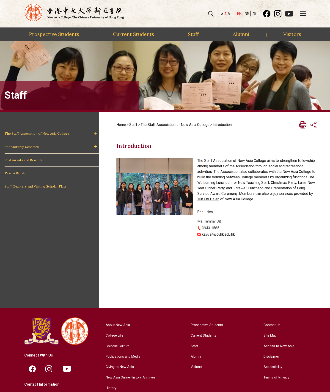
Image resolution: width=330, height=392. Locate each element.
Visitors (292, 34)
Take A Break (15, 173)
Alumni (241, 34)
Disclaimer (270, 356)
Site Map (269, 335)
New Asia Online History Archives (130, 377)
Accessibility (272, 366)
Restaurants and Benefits (24, 160)
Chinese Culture (116, 345)
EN (239, 13)
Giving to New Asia (118, 366)
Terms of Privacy (275, 377)
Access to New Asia (278, 345)
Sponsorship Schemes (22, 147)
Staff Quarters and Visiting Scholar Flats (35, 186)
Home (121, 124)
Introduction (222, 124)
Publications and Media (122, 356)
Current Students (133, 34)
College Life (113, 335)
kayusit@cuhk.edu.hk (218, 234)
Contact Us (271, 325)
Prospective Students (54, 34)
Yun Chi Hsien (208, 199)
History (109, 387)
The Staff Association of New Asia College (37, 133)
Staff (193, 34)
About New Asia (116, 325)
